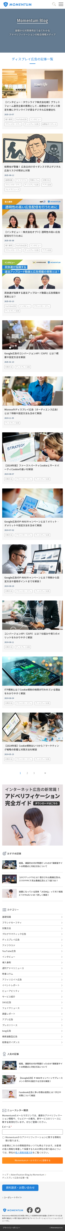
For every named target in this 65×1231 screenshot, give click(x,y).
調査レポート (8, 1014)
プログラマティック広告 (14, 934)
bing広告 (6, 1031)
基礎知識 (8, 180)
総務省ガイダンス (49, 124)
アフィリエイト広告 (12, 979)
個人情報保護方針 (24, 1152)
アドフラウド (21, 180)
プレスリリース (9, 1025)
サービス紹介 (8, 996)
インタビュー (35, 119)
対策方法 (46, 180)
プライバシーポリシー (11, 1228)
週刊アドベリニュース (13, 968)
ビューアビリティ (11, 991)
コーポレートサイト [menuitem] (13, 1197)
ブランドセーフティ (13, 124)
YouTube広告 (21, 119)
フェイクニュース (12, 189)
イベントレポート (11, 985)
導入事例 (8, 119)
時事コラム (34, 180)
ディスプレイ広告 (32, 124)
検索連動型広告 (9, 1036)
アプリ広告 (46, 185)
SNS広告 (6, 1002)
